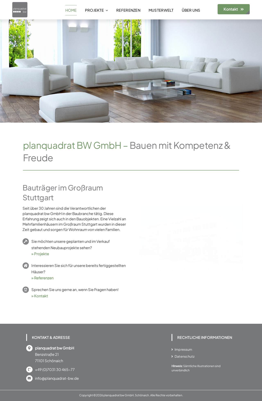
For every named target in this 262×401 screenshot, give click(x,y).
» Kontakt (38, 295)
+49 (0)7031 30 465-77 (55, 369)
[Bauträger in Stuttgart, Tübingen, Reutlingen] (19, 3)
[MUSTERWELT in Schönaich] (189, 206)
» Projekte (39, 253)
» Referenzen (41, 278)
